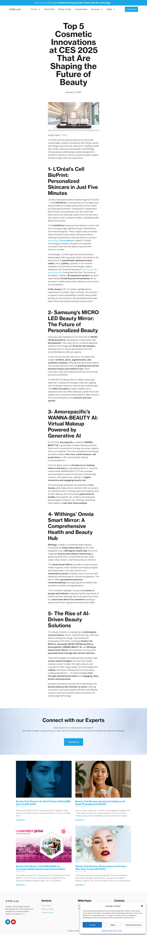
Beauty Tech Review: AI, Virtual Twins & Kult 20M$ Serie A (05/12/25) (43, 803)
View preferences (133, 925)
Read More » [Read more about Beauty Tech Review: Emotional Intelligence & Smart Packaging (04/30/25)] (80, 820)
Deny (113, 925)
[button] (142, 906)
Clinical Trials (49, 9)
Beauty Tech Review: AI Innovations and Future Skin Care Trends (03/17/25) (100, 867)
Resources (97, 9)
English (110, 9)
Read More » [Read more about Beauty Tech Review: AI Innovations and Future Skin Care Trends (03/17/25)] (80, 885)
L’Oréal (64, 135)
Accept (92, 925)
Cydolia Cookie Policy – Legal (111, 930)
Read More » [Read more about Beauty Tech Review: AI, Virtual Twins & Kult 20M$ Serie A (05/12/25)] (21, 820)
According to (61, 240)
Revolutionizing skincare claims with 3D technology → (85, 2)
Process (35, 9)
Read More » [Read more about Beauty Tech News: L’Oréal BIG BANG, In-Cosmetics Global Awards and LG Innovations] (21, 885)
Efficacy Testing (64, 9)
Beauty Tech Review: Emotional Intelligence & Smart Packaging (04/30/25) (100, 803)
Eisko (23, 914)
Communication (81, 9)
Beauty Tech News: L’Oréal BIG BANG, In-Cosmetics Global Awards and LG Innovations (40, 867)
